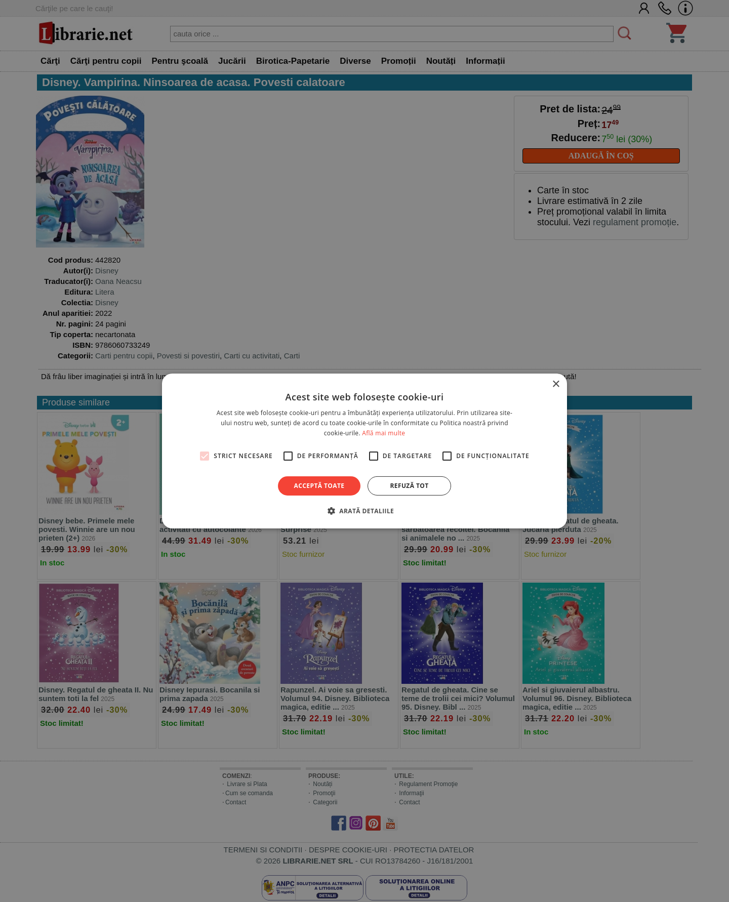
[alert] (364, 451)
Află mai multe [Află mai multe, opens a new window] (383, 433)
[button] (364, 511)
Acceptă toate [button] (319, 485)
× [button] (555, 384)
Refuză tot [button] (409, 485)
